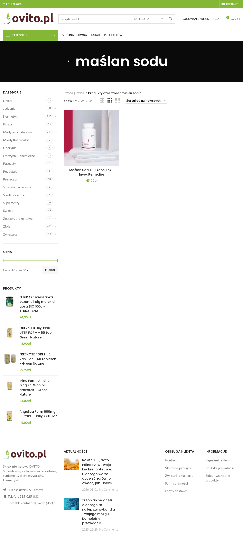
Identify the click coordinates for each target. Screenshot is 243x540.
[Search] (116, 19)
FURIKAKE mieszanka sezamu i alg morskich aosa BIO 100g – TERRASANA (37, 304)
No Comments (108, 489)
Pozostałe (10, 171)
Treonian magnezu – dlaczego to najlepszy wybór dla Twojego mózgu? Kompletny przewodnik (99, 511)
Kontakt (171, 460)
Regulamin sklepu (218, 460)
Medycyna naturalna (17, 132)
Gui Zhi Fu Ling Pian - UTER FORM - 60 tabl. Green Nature (36, 333)
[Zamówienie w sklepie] (146, 100)
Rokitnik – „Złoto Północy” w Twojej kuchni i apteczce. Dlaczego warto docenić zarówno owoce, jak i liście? (97, 471)
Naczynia (9, 148)
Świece (8, 210)
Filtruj (50, 270)
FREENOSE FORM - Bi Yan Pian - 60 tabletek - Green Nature (37, 359)
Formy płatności (176, 483)
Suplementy (11, 203)
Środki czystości (14, 195)
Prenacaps (10, 179)
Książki (8, 124)
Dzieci (7, 101)
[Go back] (70, 61)
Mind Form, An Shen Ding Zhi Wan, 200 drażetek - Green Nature (35, 388)
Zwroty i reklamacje (179, 475)
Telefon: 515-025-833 (23, 496)
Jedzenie (9, 108)
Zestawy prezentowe (17, 218)
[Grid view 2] (102, 101)
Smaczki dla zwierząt (18, 187)
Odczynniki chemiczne (19, 156)
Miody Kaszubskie (16, 140)
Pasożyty (9, 163)
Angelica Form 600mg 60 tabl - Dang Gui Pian (38, 413)
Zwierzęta (10, 234)
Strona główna (74, 93)
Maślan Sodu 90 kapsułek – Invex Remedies (91, 172)
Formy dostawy (176, 491)
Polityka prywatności (220, 468)
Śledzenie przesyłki (178, 468)
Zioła (6, 226)
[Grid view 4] (117, 101)
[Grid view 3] (110, 101)
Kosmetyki (10, 116)
